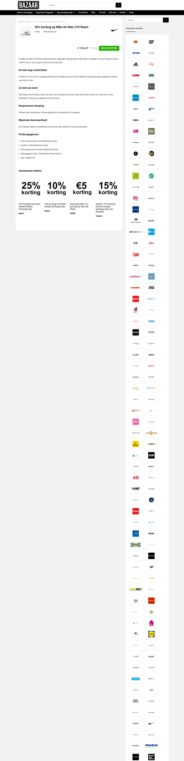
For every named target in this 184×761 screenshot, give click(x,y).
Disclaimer (72, 734)
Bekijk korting (109, 48)
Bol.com (112, 12)
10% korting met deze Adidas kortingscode (55, 205)
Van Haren (83, 12)
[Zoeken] (118, 5)
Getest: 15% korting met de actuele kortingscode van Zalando (105, 208)
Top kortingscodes (65, 12)
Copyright (72, 739)
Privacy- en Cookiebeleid (77, 736)
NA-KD (102, 12)
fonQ (131, 12)
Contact (71, 743)
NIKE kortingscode (50, 32)
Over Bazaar (73, 741)
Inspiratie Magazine (44, 12)
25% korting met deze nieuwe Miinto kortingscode (29, 206)
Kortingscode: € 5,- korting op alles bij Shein (79, 206)
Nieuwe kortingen (24, 12)
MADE (122, 12)
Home (21, 22)
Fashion (28, 22)
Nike (93, 12)
